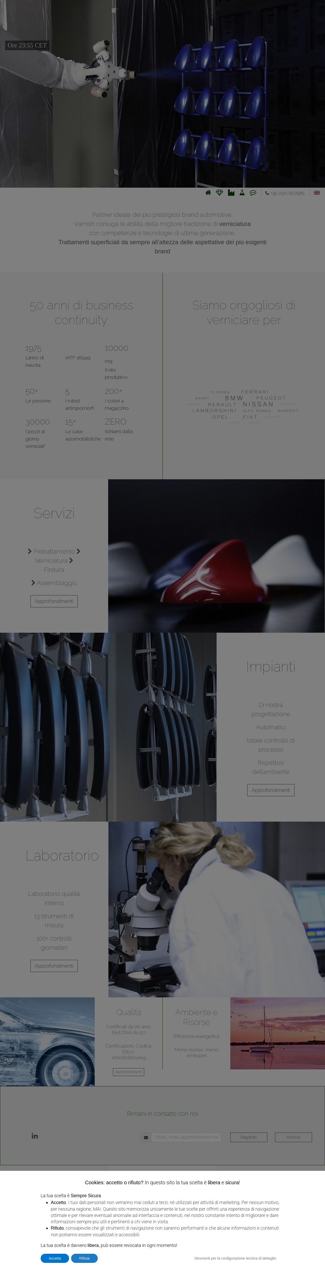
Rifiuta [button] (84, 1258)
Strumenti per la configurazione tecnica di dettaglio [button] (235, 1258)
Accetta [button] (55, 1258)
